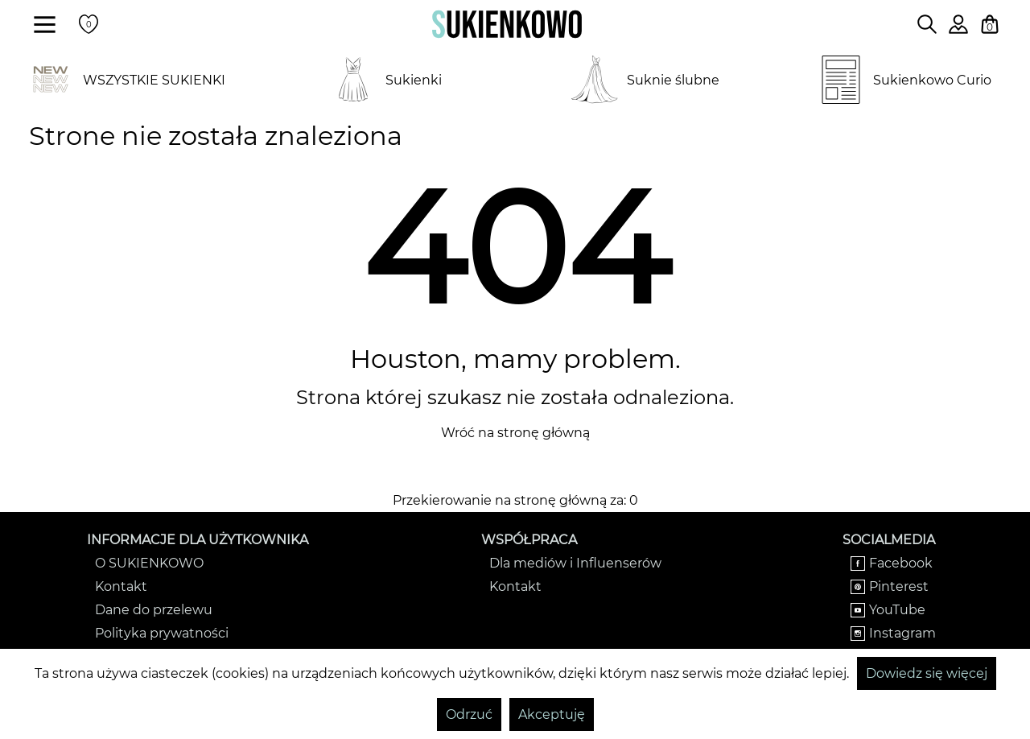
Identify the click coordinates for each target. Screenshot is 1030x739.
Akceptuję (551, 714)
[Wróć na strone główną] (507, 24)
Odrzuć (469, 714)
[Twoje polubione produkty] (88, 24)
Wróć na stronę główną (515, 432)
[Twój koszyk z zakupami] (989, 24)
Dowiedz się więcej (926, 673)
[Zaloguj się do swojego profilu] (958, 29)
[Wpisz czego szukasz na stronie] (927, 24)
